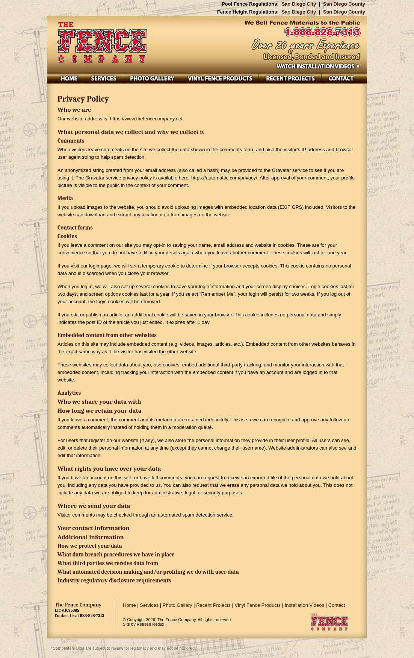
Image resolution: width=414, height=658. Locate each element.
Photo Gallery (177, 605)
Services (149, 605)
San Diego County (344, 4)
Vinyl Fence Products (258, 605)
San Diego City (298, 4)
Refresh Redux (150, 624)
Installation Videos (304, 605)
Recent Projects (213, 605)
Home (129, 605)
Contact (336, 605)
